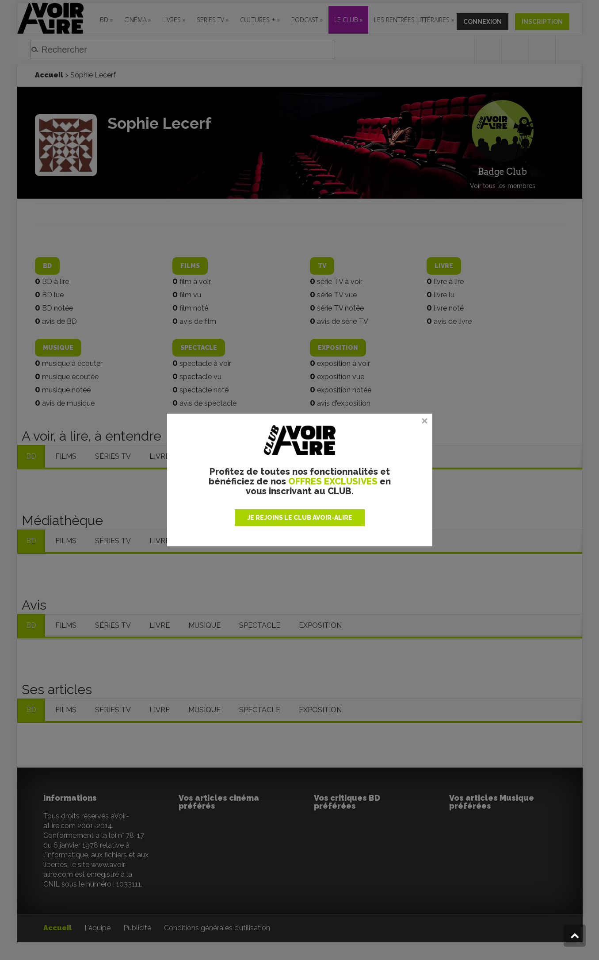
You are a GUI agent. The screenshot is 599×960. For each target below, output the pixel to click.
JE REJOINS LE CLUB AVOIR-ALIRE (299, 517)
